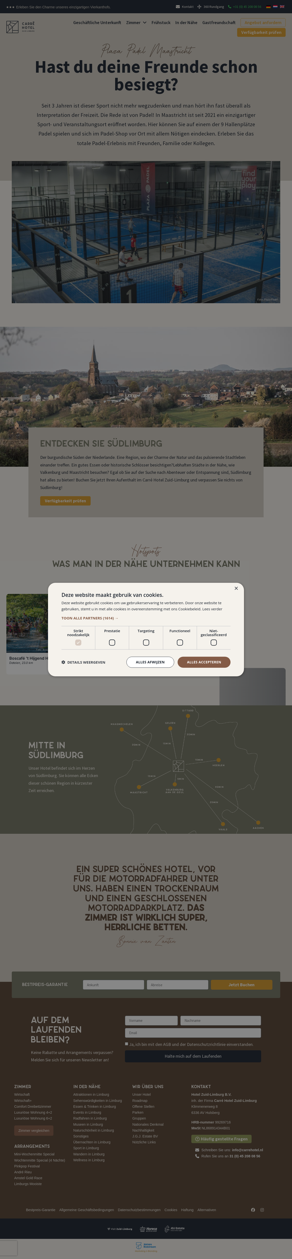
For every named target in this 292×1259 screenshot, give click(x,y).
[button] (146, 618)
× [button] (236, 588)
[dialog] (146, 629)
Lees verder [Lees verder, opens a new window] (212, 608)
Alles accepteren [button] (204, 662)
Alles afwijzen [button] (150, 662)
